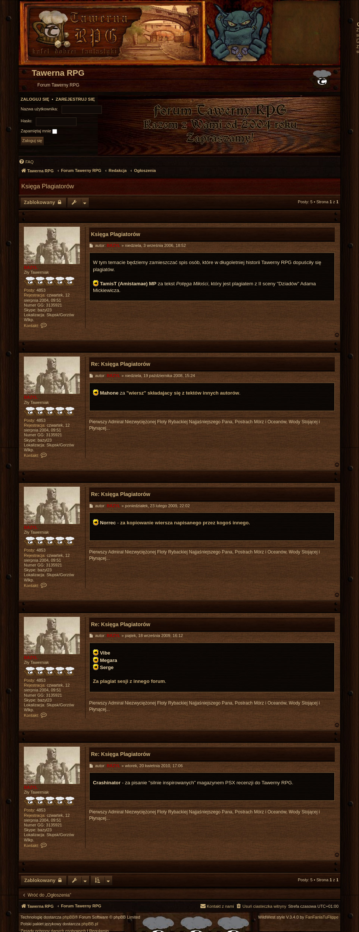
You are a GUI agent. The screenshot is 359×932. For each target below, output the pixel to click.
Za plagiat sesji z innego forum (129, 681)
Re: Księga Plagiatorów (120, 364)
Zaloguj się (35, 99)
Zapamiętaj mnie (39, 131)
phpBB (69, 917)
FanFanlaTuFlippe (321, 917)
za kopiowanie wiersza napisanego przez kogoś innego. (185, 522)
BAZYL (31, 267)
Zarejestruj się (75, 99)
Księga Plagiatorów (47, 186)
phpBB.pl (89, 924)
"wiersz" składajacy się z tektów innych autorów (183, 393)
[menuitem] (26, 162)
